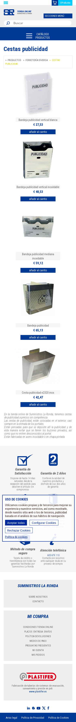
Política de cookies (16, 537)
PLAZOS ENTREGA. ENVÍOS (38, 631)
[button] (38, 35)
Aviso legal (11, 717)
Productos (14, 60)
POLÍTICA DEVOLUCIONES (38, 636)
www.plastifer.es (38, 691)
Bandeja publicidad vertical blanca (38, 120)
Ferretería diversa (37, 60)
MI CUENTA (38, 650)
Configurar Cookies (44, 522)
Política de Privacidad (32, 717)
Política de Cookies (58, 717)
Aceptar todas (16, 522)
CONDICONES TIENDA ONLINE (38, 627)
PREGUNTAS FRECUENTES (38, 645)
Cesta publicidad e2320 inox (38, 392)
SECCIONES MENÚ (54, 15)
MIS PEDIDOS (38, 654)
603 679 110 (53, 555)
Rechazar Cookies (18, 530)
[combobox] (41, 23)
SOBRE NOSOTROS (38, 596)
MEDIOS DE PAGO (38, 641)
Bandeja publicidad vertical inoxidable (38, 187)
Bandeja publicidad (38, 325)
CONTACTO (38, 601)
